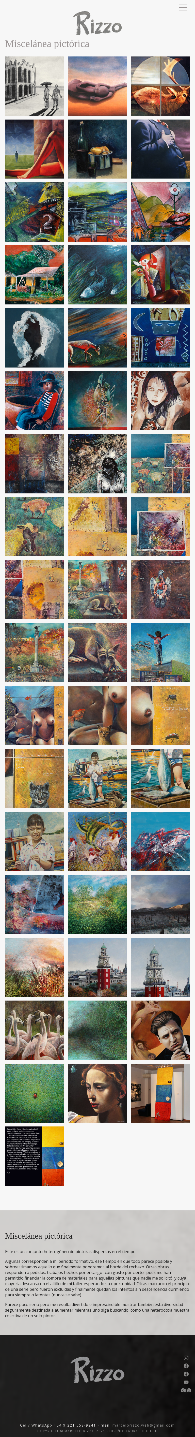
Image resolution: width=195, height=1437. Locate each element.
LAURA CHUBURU (142, 1431)
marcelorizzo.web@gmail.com (143, 1425)
